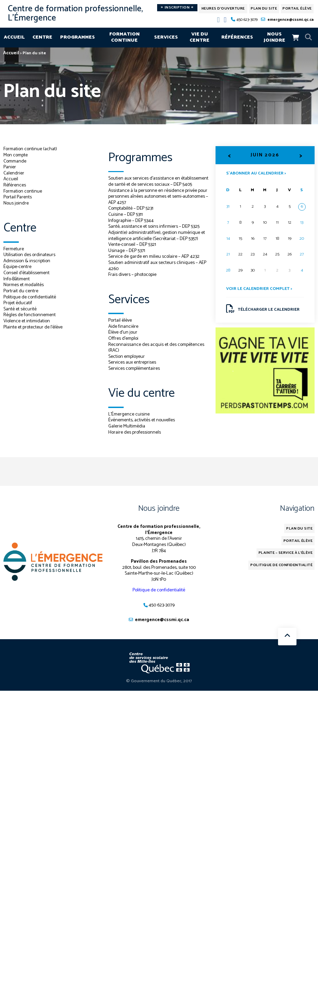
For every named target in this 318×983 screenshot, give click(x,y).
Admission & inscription (27, 261)
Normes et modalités (23, 285)
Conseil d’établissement (26, 273)
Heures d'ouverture (223, 8)
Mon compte (15, 155)
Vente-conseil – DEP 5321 (132, 250)
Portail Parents (17, 197)
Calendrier (13, 173)
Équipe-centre (17, 266)
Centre (42, 37)
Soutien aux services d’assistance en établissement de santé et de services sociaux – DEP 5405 (154, 184)
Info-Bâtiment (16, 279)
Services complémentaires (134, 374)
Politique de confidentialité (29, 297)
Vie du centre (199, 37)
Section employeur (126, 362)
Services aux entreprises (132, 368)
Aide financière (123, 332)
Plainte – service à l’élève (286, 559)
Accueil (14, 37)
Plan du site (264, 8)
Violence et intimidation (26, 321)
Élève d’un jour (122, 338)
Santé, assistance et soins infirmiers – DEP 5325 (154, 232)
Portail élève (297, 8)
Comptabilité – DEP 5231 (131, 214)
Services (166, 37)
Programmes (77, 37)
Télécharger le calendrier (263, 308)
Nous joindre (274, 37)
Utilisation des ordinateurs (29, 254)
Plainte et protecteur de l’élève (33, 327)
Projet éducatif (17, 303)
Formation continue (124, 37)
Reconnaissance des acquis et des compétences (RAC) (156, 353)
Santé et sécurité (20, 309)
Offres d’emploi (123, 344)
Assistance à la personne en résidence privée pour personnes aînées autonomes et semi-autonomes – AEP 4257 (157, 202)
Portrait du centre (20, 291)
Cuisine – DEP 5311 (125, 220)
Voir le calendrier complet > (259, 288)
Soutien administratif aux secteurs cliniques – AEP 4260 (157, 272)
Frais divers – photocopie (132, 280)
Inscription (177, 7)
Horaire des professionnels (134, 438)
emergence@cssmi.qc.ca (290, 19)
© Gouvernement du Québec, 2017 (159, 687)
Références (237, 37)
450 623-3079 (247, 19)
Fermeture (13, 249)
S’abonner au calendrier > (256, 173)
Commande (15, 161)
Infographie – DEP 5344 (131, 226)
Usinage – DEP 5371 (126, 256)
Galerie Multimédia (127, 432)
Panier (9, 167)
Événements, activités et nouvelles (141, 426)
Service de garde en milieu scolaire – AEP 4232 (154, 262)
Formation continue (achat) (30, 149)
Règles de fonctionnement (29, 315)
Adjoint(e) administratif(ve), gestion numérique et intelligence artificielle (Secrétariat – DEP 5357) (157, 242)
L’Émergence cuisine (129, 420)
